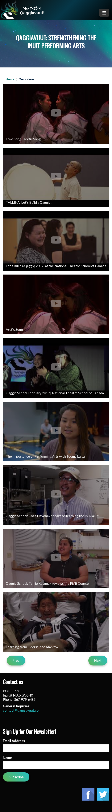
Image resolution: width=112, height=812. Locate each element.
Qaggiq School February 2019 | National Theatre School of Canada (55, 393)
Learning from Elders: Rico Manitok (32, 647)
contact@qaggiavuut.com (22, 710)
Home (10, 79)
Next (98, 660)
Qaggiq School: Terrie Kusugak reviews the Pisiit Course (47, 583)
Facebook (88, 794)
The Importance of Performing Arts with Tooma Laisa (45, 456)
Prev (15, 660)
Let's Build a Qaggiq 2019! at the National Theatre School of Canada (56, 266)
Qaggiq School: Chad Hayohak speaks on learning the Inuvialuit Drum (52, 518)
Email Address (15, 741)
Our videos (26, 79)
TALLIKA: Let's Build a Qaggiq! (29, 202)
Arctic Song (14, 329)
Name (7, 758)
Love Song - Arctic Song (23, 139)
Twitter (103, 794)
